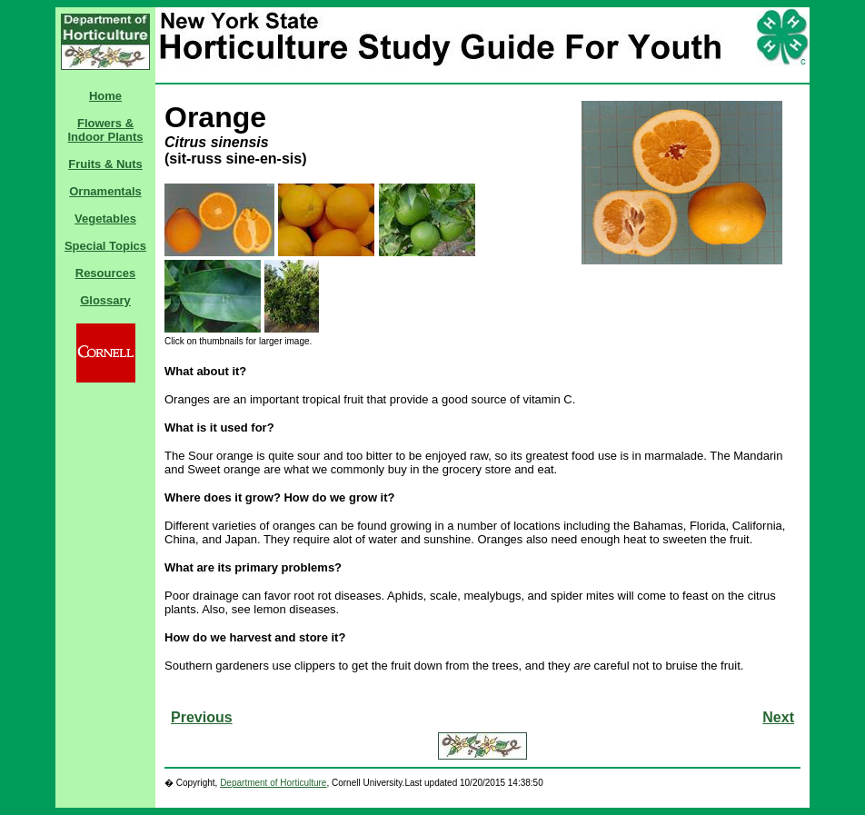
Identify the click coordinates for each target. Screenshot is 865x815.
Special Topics (105, 246)
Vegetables (105, 218)
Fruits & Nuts (105, 164)
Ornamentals (105, 191)
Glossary (105, 300)
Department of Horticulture (273, 783)
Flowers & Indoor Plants (105, 130)
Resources (105, 273)
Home (105, 96)
